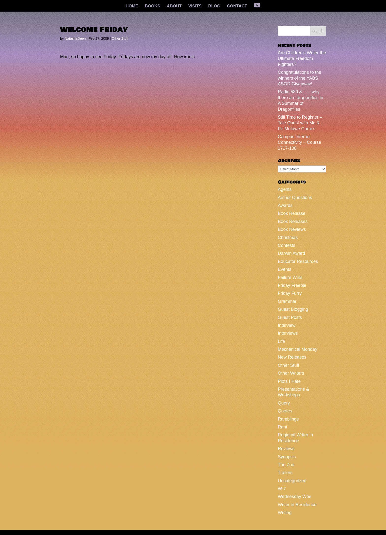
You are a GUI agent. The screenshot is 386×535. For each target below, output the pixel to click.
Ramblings (288, 419)
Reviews (286, 448)
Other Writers (291, 373)
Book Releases (293, 221)
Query (284, 403)
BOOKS (152, 6)
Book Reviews (292, 229)
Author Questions (295, 197)
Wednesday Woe (294, 496)
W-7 (282, 488)
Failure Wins (290, 277)
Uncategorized (292, 480)
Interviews (288, 333)
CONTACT (237, 6)
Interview (287, 325)
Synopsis (287, 456)
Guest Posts (290, 317)
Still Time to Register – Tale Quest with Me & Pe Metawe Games (300, 123)
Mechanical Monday (297, 349)
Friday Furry (290, 293)
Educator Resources (298, 261)
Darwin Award (291, 253)
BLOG (214, 6)
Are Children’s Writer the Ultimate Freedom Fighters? (302, 58)
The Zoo (286, 464)
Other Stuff (120, 38)
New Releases (292, 357)
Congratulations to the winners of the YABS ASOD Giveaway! (299, 78)
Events (284, 269)
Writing (285, 512)
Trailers (285, 472)
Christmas (288, 237)
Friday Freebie (292, 285)
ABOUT (174, 6)
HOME (132, 6)
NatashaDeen (75, 38)
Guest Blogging (293, 309)
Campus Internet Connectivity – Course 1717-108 (299, 142)
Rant (282, 426)
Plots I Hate (289, 381)
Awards (285, 205)
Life (281, 341)
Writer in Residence (297, 504)
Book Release (292, 213)
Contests (286, 245)
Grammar (287, 301)
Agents (285, 189)
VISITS (195, 6)
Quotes (285, 410)
